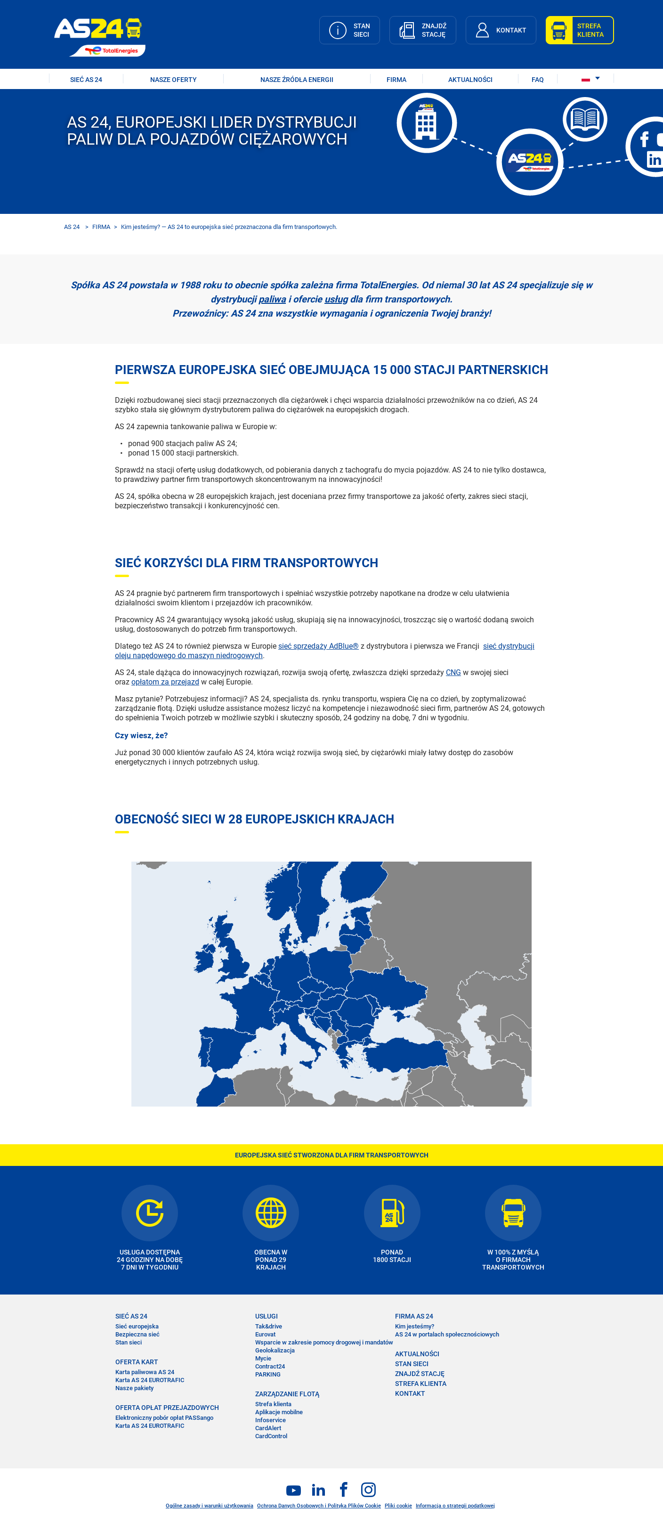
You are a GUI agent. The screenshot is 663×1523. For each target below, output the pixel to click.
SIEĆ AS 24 (86, 79)
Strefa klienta (273, 1404)
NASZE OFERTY (173, 79)
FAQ (538, 79)
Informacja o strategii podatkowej (455, 1506)
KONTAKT (410, 1393)
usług (336, 299)
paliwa (272, 299)
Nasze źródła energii (296, 79)
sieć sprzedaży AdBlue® (318, 646)
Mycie (263, 1358)
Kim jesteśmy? (414, 1326)
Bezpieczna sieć (137, 1334)
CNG (453, 672)
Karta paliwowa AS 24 (144, 1372)
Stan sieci (128, 1342)
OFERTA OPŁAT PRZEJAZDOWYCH (167, 1407)
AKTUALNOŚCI (470, 79)
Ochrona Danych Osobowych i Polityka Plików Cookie (319, 1506)
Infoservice (270, 1420)
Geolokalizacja (275, 1350)
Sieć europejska (137, 1326)
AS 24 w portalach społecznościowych (447, 1334)
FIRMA (396, 79)
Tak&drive (268, 1326)
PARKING (268, 1374)
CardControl (271, 1436)
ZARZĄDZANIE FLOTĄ (287, 1394)
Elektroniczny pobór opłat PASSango (164, 1417)
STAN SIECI (412, 1364)
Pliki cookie (398, 1506)
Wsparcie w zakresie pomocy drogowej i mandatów (324, 1342)
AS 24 (72, 226)
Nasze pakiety (134, 1388)
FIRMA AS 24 (414, 1316)
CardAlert (268, 1428)
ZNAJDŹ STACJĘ (420, 1373)
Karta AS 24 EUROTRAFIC (149, 1380)
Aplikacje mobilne (279, 1412)
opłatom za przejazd (165, 681)
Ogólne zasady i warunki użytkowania (209, 1506)
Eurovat (265, 1334)
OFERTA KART (136, 1362)
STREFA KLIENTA (420, 1383)
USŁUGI (266, 1316)
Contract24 (270, 1366)
